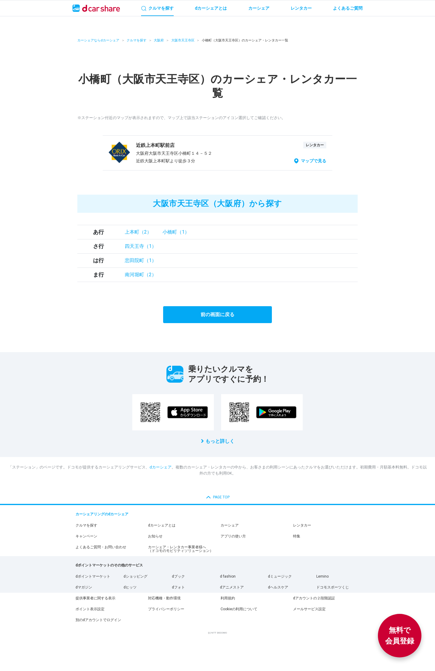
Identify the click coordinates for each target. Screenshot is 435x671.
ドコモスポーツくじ (332, 587)
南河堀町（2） (140, 274)
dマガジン (84, 587)
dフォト (178, 587)
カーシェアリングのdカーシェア (102, 514)
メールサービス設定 (309, 609)
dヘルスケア (278, 587)
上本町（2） (138, 232)
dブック (178, 576)
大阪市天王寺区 (183, 40)
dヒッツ (130, 587)
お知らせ (155, 536)
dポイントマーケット (93, 576)
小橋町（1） (176, 232)
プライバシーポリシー (166, 609)
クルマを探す (137, 40)
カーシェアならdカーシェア (98, 40)
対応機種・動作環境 (164, 598)
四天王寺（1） (140, 246)
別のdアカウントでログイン (98, 620)
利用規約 (228, 598)
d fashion (228, 576)
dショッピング (135, 576)
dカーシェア (161, 467)
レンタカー (302, 525)
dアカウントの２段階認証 (314, 598)
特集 (296, 536)
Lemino (322, 576)
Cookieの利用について (239, 609)
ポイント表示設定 (90, 609)
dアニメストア (232, 587)
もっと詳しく (219, 441)
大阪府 (159, 40)
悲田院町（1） (140, 260)
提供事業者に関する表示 (95, 598)
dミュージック (280, 576)
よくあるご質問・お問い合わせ (101, 547)
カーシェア (230, 525)
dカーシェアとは (162, 525)
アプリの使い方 (233, 536)
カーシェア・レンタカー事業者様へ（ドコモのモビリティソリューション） (180, 549)
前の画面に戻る (217, 314)
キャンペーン (86, 536)
